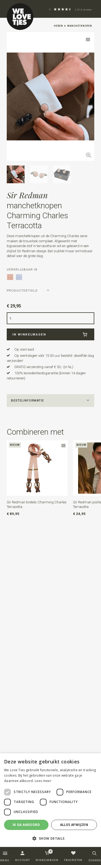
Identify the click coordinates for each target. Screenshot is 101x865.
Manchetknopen (79, 26)
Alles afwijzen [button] (74, 824)
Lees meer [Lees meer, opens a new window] (43, 780)
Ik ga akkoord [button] (26, 824)
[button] (51, 400)
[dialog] (50, 800)
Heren (58, 26)
